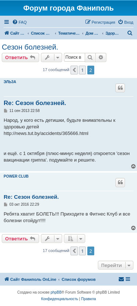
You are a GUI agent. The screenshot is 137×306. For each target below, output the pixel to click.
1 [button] (82, 70)
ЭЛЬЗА (10, 82)
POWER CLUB (16, 176)
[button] (74, 70)
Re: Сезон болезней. (35, 103)
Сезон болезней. (30, 47)
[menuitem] (19, 22)
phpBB (56, 292)
